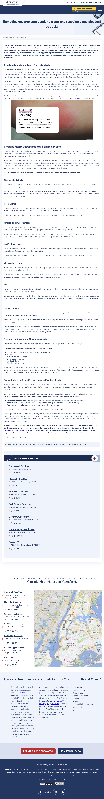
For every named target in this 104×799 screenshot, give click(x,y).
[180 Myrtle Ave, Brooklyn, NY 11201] (69, 640)
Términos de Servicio (81, 696)
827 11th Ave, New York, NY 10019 (23, 494)
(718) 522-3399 (17, 523)
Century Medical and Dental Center (16, 430)
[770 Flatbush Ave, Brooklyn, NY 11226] (69, 647)
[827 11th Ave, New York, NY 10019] (66, 623)
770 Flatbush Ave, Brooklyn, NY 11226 (25, 482)
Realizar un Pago (71, 751)
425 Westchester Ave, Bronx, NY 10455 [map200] (16, 661)
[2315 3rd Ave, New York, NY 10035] (71, 616)
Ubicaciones (73, 2)
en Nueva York (25, 693)
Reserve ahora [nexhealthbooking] (84, 10)
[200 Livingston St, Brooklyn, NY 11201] (67, 639)
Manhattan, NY (58, 701)
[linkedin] (56, 792)
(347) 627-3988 (17, 485)
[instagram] (63, 792)
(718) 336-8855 (17, 473)
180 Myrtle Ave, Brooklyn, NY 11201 (24, 507)
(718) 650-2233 (17, 510)
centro (21, 690)
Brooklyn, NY (44, 704)
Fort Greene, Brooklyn (20, 504)
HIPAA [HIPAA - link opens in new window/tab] (75, 701)
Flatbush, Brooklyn (18, 479)
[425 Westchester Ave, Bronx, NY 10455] (73, 613)
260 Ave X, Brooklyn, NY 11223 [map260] (15, 595)
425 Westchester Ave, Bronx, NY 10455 (25, 545)
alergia (77, 98)
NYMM (62, 779)
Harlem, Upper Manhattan (21, 529)
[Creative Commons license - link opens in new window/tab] (59, 784)
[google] (48, 792)
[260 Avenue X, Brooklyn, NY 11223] (65, 661)
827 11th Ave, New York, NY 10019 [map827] (16, 617)
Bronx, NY (14, 542)
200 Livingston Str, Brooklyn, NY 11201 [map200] (16, 640)
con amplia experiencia (37, 48)
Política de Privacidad (81, 699)
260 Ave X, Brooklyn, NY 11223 (22, 469)
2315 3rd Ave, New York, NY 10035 (23, 532)
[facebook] (40, 792)
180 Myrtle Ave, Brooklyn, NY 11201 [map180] (16, 628)
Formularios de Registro (38, 751)
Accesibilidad (78, 693)
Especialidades (86, 2)
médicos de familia (11, 48)
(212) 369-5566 (17, 498)
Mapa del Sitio (78, 707)
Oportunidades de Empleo (83, 704)
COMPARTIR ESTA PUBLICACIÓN (16, 437)
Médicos (98, 2)
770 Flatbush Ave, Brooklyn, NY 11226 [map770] (17, 606)
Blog (74, 710)
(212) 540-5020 (17, 536)
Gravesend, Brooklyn (19, 466)
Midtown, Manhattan (19, 491)
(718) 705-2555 (17, 548)
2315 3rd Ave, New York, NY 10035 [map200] (16, 650)
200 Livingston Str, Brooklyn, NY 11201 (25, 520)
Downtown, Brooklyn (19, 517)
